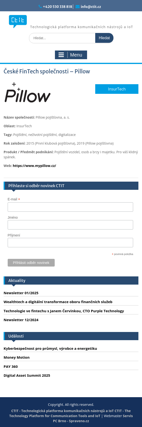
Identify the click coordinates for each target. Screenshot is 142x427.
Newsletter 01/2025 (21, 292)
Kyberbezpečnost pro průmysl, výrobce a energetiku (50, 348)
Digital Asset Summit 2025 (27, 375)
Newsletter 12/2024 (21, 319)
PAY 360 (11, 366)
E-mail (14, 199)
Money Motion (17, 357)
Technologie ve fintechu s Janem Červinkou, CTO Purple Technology (64, 310)
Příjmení (14, 235)
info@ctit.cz (91, 7)
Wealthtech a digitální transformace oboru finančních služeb (58, 301)
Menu (70, 55)
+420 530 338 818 (57, 7)
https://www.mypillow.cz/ (34, 165)
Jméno (13, 217)
